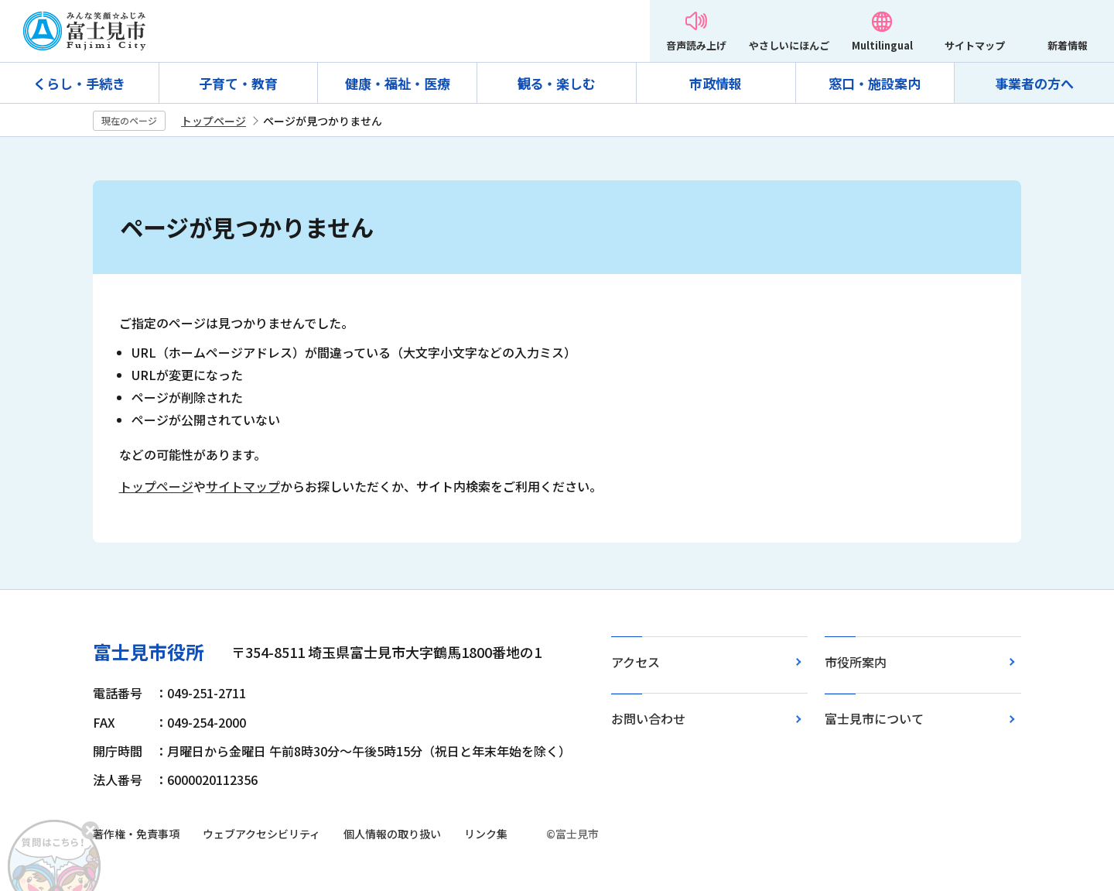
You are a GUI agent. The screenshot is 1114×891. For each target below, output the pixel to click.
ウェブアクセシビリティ (261, 833)
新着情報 (1067, 45)
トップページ (213, 121)
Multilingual (882, 45)
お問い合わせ (648, 718)
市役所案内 (856, 662)
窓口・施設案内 (875, 83)
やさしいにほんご (789, 45)
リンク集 (485, 833)
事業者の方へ (1034, 83)
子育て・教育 (238, 83)
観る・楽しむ (556, 83)
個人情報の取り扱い (392, 833)
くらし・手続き (79, 83)
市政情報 (715, 83)
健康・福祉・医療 (397, 83)
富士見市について (874, 718)
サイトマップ (975, 45)
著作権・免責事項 (136, 833)
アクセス (635, 662)
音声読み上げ (696, 45)
